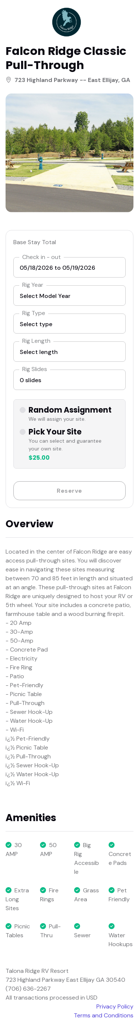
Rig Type (33, 313)
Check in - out (41, 257)
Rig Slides (34, 369)
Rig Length (36, 341)
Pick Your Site (55, 432)
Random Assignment (70, 410)
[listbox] (69, 295)
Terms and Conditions (103, 1015)
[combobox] (69, 324)
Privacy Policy (114, 1006)
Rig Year (32, 285)
